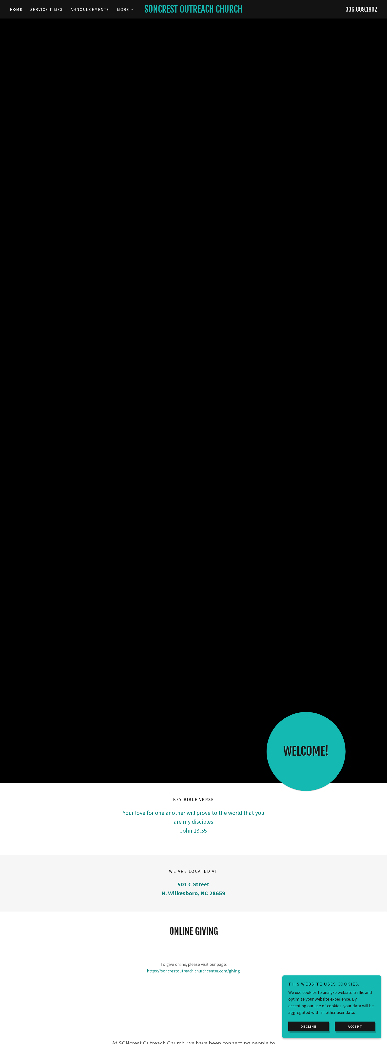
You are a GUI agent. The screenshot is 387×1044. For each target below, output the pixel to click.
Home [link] (16, 9)
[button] (125, 9)
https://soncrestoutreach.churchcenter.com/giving (193, 971)
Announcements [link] (90, 9)
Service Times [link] (46, 9)
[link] (193, 11)
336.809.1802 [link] (361, 9)
